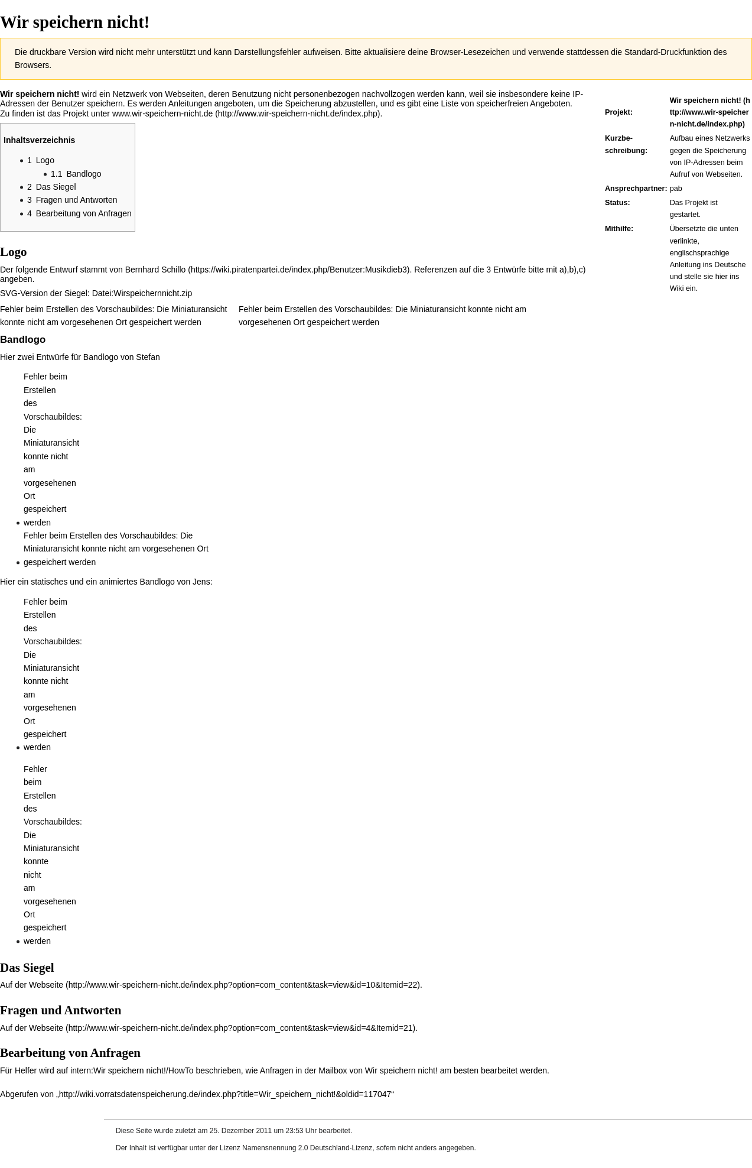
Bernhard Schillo (155, 269)
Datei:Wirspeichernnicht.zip (142, 293)
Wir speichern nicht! (705, 100)
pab (676, 188)
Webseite (46, 984)
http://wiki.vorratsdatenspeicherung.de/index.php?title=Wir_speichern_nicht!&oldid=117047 (225, 1094)
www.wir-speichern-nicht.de (162, 113)
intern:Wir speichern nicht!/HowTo (132, 1070)
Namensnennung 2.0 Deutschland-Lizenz (307, 1148)
